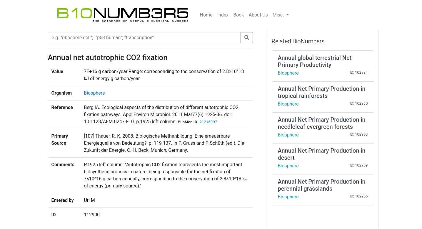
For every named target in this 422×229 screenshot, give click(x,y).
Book (238, 15)
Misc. (279, 15)
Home (206, 15)
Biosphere (94, 93)
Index (223, 15)
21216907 (208, 122)
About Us (258, 15)
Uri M (89, 200)
